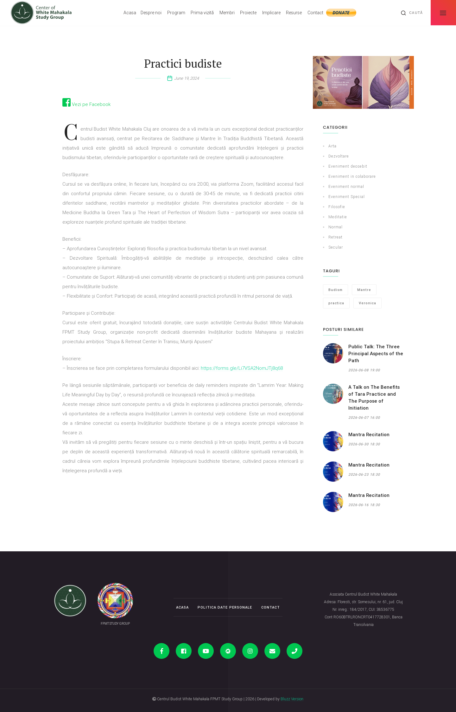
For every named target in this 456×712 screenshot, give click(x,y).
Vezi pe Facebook (86, 104)
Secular (335, 247)
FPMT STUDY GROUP (115, 624)
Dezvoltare (338, 156)
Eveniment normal (346, 186)
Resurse (294, 12)
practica (336, 303)
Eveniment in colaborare (352, 176)
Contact (315, 12)
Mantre (364, 290)
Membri (227, 12)
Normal (335, 227)
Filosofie (336, 206)
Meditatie (337, 216)
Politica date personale (225, 607)
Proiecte (248, 12)
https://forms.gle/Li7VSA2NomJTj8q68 (242, 368)
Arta (332, 146)
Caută (412, 13)
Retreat (335, 237)
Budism (335, 290)
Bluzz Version (292, 699)
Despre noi (151, 12)
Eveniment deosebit (347, 166)
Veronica (367, 303)
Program (176, 12)
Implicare (271, 12)
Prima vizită (202, 12)
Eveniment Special (346, 196)
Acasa (130, 12)
